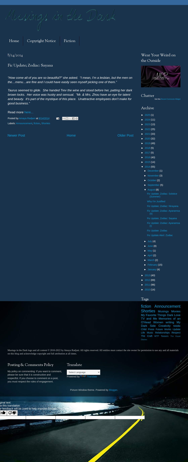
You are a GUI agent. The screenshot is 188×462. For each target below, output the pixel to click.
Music (150, 332)
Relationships (162, 332)
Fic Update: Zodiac (157, 230)
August (152, 189)
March (151, 260)
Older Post (125, 135)
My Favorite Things (153, 315)
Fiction (69, 41)
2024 (148, 119)
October (152, 180)
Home (14, 41)
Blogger (113, 390)
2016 (148, 157)
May (150, 250)
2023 (148, 124)
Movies (175, 311)
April (150, 255)
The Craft (146, 336)
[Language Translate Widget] (83, 372)
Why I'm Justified (156, 201)
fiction (37, 123)
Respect (176, 332)
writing (170, 322)
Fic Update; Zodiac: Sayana (162, 218)
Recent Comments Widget (170, 99)
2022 (148, 129)
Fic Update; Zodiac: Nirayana (162, 206)
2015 (148, 162)
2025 (148, 115)
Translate (88, 376)
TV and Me (149, 318)
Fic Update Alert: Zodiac (160, 235)
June (151, 246)
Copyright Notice (41, 41)
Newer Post (16, 135)
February (153, 264)
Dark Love (173, 315)
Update (176, 329)
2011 (148, 284)
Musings (163, 311)
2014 (148, 166)
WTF (156, 336)
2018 (148, 148)
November (153, 175)
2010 (148, 289)
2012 (148, 280)
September (154, 185)
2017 (148, 152)
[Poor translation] (12, 413)
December (153, 170)
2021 (148, 134)
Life (143, 332)
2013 (148, 275)
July (150, 241)
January (152, 269)
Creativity (164, 325)
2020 (148, 138)
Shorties (45, 123)
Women (158, 322)
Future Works (163, 329)
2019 (148, 143)
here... (28, 112)
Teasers (164, 336)
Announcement (24, 123)
